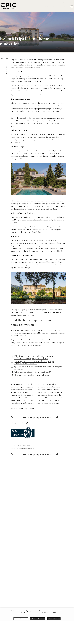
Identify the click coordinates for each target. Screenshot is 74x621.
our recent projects (33, 345)
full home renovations (21, 68)
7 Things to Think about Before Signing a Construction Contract (34, 362)
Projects (47, 6)
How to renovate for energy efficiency (33, 374)
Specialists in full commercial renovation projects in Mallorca (38, 367)
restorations (36, 68)
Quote (63, 6)
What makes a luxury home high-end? (32, 371)
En (70, 2)
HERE (54, 613)
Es (73, 2)
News (2, 59)
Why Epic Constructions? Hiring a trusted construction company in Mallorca (35, 357)
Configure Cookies (37, 619)
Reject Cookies (53, 619)
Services (55, 6)
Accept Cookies (21, 619)
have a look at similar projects (46, 111)
